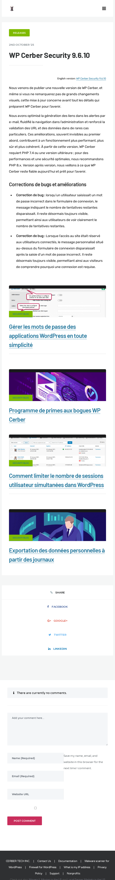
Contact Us (44, 835)
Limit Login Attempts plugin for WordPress (80, 858)
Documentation (67, 835)
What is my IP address (77, 842)
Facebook (57, 612)
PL (86, 861)
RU (78, 861)
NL (82, 861)
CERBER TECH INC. (18, 835)
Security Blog (22, 319)
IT (90, 861)
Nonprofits (73, 848)
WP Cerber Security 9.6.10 (90, 78)
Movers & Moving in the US (45, 854)
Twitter (57, 640)
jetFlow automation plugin (48, 861)
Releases (20, 32)
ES (74, 861)
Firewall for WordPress (42, 842)
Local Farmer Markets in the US (86, 854)
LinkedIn (57, 654)
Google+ (57, 626)
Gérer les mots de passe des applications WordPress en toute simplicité (49, 341)
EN (65, 861)
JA (97, 861)
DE (69, 861)
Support (55, 848)
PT (93, 861)
